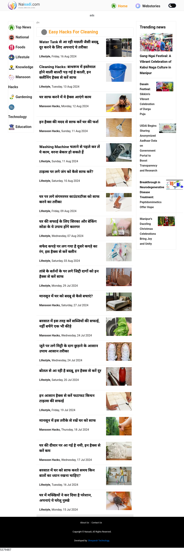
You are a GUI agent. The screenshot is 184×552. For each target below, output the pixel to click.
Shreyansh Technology (98, 540)
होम (38, 23)
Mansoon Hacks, (64, 106)
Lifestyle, (58, 56)
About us (84, 522)
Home (119, 5)
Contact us (96, 522)
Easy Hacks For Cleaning (73, 31)
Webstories (147, 5)
